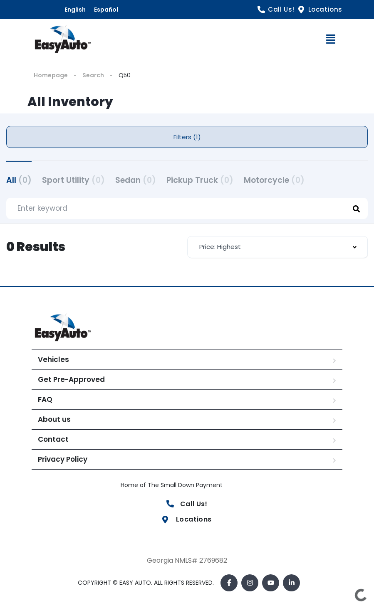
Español (106, 9)
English (75, 9)
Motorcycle (274, 180)
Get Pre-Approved (71, 379)
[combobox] (277, 247)
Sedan (135, 180)
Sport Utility (73, 180)
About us (54, 419)
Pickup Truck (199, 180)
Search (93, 75)
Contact (53, 439)
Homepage (51, 75)
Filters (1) (187, 137)
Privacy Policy (62, 459)
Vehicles (53, 359)
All (19, 180)
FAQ (45, 399)
